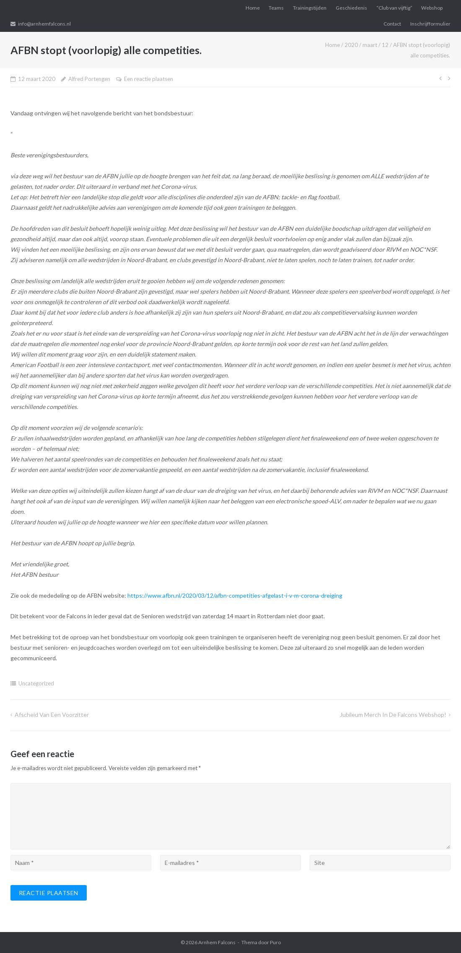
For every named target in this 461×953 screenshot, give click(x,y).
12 (385, 45)
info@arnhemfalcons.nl (44, 24)
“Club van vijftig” (394, 8)
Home (253, 8)
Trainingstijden (309, 8)
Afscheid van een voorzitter (52, 714)
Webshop (432, 8)
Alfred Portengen (89, 79)
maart (370, 45)
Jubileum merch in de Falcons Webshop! (393, 714)
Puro (275, 942)
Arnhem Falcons (217, 942)
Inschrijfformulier (430, 24)
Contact (392, 24)
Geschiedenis (351, 8)
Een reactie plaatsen (148, 79)
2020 (351, 45)
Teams (276, 8)
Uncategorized (36, 683)
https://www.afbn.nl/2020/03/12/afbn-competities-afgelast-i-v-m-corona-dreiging (234, 595)
